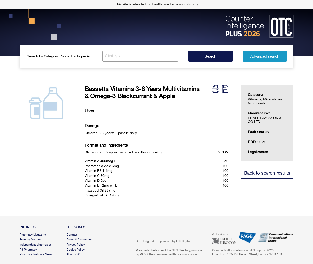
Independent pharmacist (35, 244)
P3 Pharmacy (28, 249)
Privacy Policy (76, 244)
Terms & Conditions (79, 239)
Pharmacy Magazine (33, 234)
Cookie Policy (76, 249)
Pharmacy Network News (36, 254)
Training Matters (30, 239)
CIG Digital (183, 241)
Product (66, 56)
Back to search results (267, 173)
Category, (51, 56)
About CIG (73, 254)
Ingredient (85, 56)
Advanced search (264, 56)
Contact (72, 234)
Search (210, 56)
